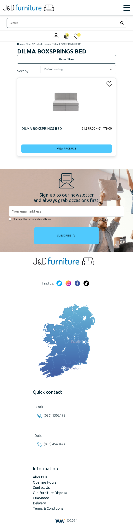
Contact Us (41, 487)
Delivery (39, 503)
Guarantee (41, 498)
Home (20, 44)
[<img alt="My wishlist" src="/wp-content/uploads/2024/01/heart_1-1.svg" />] (77, 37)
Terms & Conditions (48, 508)
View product (66, 148)
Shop (28, 44)
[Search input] (63, 23)
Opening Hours (44, 482)
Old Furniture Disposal (50, 493)
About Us (40, 477)
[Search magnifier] (122, 23)
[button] (108, 83)
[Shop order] (78, 69)
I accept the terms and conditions (30, 219)
